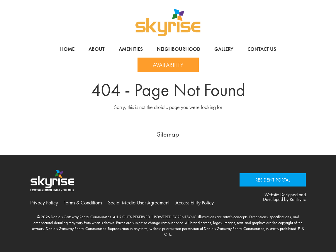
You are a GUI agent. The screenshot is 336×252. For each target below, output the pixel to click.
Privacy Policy (44, 202)
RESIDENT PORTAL (272, 180)
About (97, 49)
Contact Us (261, 49)
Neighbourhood (178, 49)
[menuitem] (67, 49)
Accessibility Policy (194, 202)
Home (67, 49)
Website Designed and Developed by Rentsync (284, 197)
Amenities (131, 49)
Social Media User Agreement (138, 202)
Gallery (223, 49)
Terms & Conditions (83, 202)
